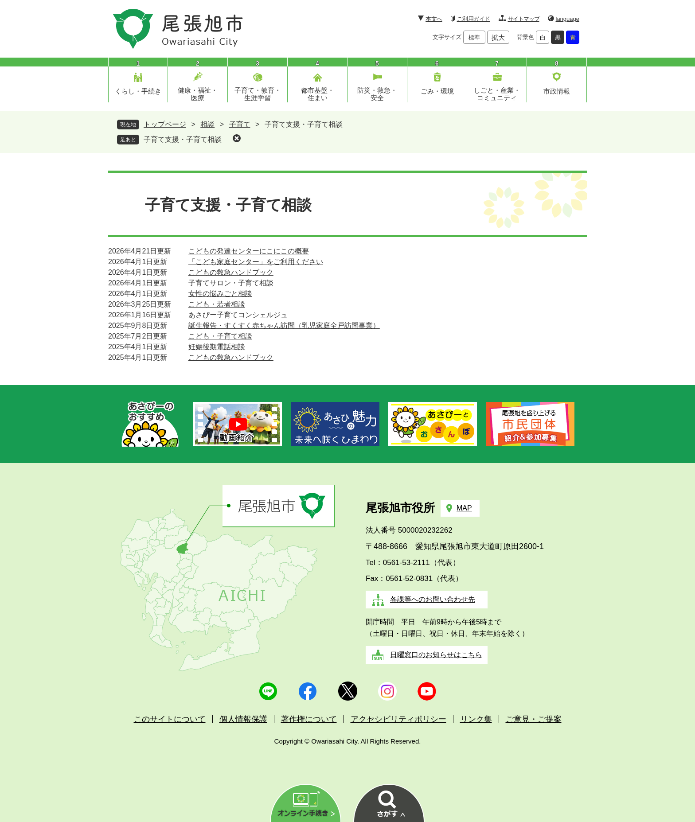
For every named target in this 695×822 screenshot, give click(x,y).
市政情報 (556, 91)
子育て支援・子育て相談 (183, 139)
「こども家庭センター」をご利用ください (255, 261)
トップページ (165, 124)
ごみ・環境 (437, 91)
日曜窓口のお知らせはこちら (436, 654)
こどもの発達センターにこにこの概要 (248, 251)
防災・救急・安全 (377, 93)
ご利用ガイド (473, 19)
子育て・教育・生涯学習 (257, 93)
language (568, 19)
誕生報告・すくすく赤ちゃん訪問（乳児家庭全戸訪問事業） (284, 325)
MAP (464, 508)
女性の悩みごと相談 (220, 293)
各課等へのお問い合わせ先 (432, 599)
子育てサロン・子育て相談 (230, 283)
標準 (474, 37)
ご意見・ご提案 (534, 719)
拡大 (498, 37)
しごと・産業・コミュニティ (497, 93)
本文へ (434, 19)
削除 (237, 138)
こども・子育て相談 (220, 336)
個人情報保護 (243, 719)
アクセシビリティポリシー (398, 719)
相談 (207, 124)
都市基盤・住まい (317, 93)
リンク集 (476, 719)
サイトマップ (523, 19)
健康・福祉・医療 (198, 93)
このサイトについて (170, 719)
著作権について (309, 719)
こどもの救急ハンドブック (230, 272)
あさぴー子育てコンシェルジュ (238, 315)
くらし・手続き (138, 91)
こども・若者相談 (216, 304)
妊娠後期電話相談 (216, 347)
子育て (239, 124)
